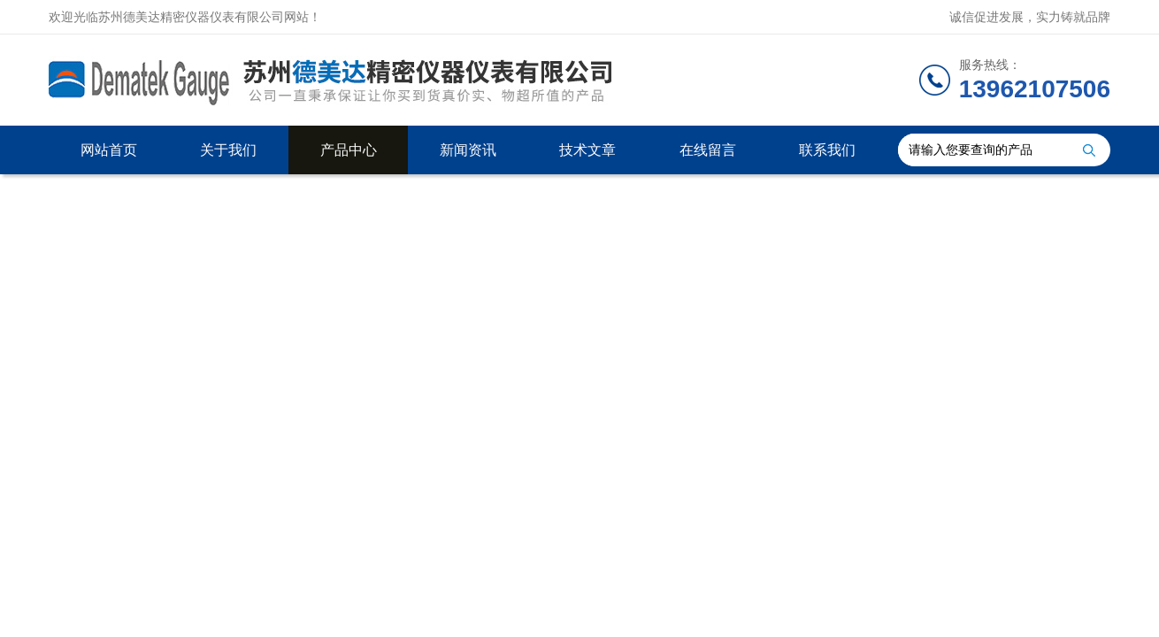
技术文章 (587, 149)
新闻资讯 (468, 149)
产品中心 (348, 149)
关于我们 (228, 149)
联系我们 (827, 149)
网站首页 (109, 149)
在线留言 (707, 149)
